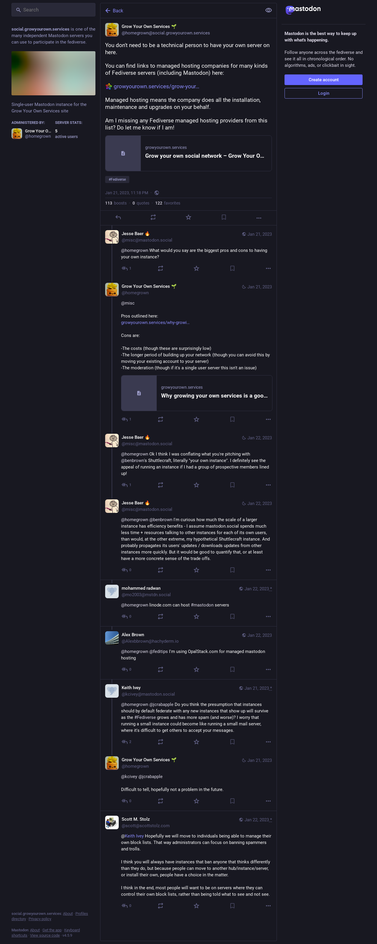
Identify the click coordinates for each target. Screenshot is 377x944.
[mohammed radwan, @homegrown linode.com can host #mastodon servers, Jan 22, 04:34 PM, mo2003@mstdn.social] (188, 603)
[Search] (53, 9)
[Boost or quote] (153, 217)
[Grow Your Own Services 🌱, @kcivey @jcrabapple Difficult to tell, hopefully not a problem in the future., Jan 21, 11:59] (188, 781)
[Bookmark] (223, 217)
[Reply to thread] (127, 268)
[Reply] (118, 217)
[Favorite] (188, 217)
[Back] (180, 10)
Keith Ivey (134, 836)
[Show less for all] (269, 10)
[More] (258, 218)
